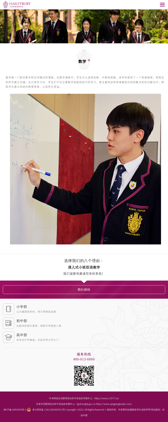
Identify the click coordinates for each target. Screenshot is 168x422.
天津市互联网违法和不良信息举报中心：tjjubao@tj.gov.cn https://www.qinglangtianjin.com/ (84, 404)
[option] (84, 267)
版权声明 (145, 409)
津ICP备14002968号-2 (14, 409)
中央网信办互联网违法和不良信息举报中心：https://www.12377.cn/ (84, 398)
